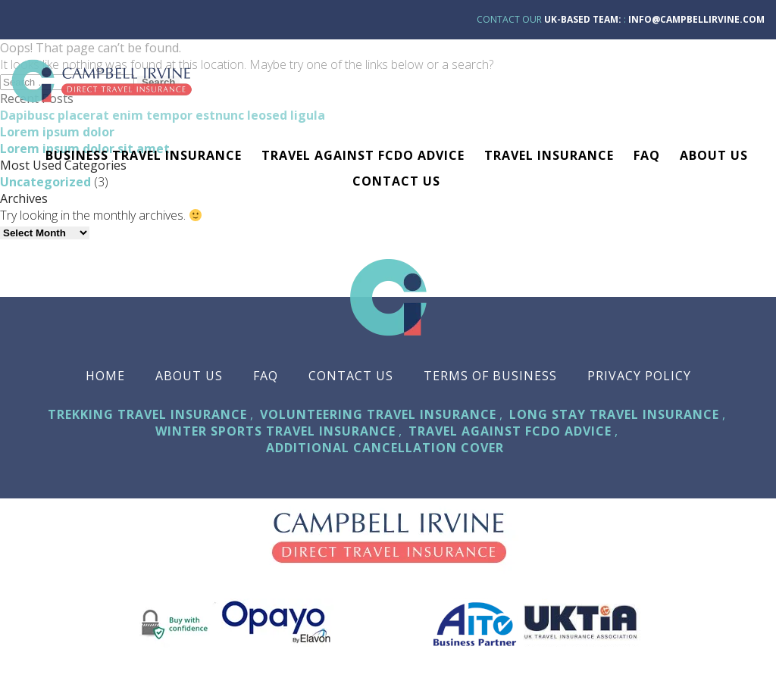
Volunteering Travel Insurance (378, 414)
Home (105, 375)
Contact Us (396, 181)
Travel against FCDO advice (363, 155)
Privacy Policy (639, 375)
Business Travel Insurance (143, 155)
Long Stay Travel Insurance (614, 414)
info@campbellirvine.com (696, 19)
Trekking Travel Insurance (147, 414)
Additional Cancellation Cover (385, 447)
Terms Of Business (490, 375)
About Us (714, 155)
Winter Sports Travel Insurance (275, 431)
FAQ (647, 155)
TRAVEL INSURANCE (549, 155)
